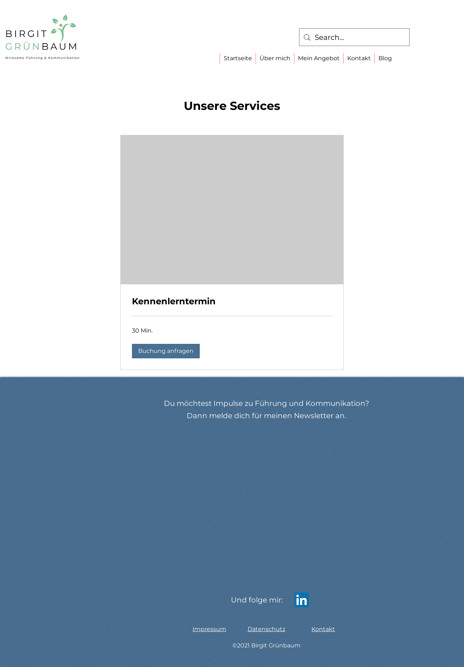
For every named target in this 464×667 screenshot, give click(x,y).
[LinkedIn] (301, 600)
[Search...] (354, 37)
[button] (166, 351)
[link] (232, 301)
